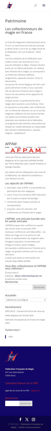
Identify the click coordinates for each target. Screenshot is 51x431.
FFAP (11, 336)
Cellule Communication (29, 427)
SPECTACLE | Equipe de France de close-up (24, 311)
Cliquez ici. (36, 390)
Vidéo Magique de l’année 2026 (19, 315)
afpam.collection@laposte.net (28, 276)
